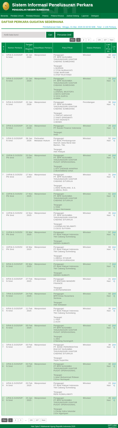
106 (99, 40)
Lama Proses (108, 47)
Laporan (85, 16)
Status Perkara (94, 48)
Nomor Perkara (15, 48)
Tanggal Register (29, 47)
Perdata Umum (17, 16)
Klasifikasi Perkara (43, 48)
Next (111, 40)
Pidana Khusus (57, 16)
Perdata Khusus (33, 16)
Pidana (45, 16)
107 (105, 40)
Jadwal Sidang (73, 16)
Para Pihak (67, 48)
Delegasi (95, 16)
